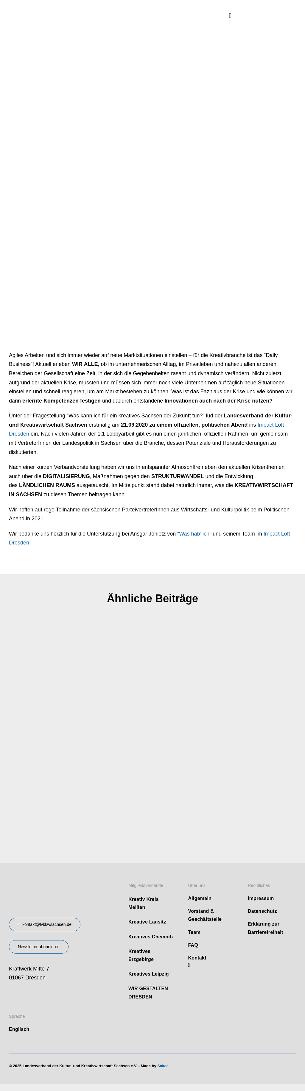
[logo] (53, 9)
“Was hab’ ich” (194, 534)
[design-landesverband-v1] (49, 880)
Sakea (163, 1066)
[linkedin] (189, 965)
